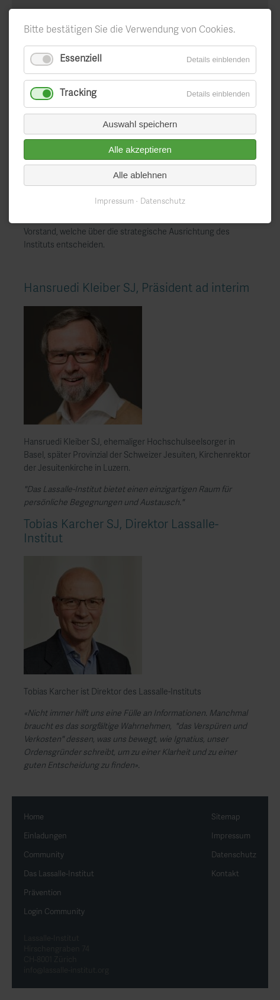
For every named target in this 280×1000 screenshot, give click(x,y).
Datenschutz (162, 202)
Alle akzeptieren (140, 149)
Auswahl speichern (140, 124)
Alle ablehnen (140, 175)
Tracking (78, 93)
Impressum (114, 202)
